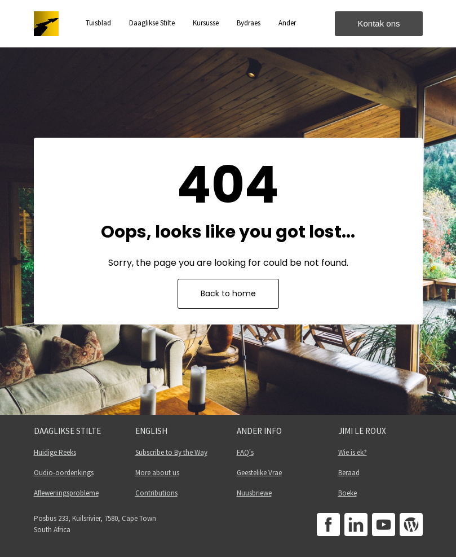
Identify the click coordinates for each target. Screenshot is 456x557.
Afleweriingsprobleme (66, 493)
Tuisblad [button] (98, 23)
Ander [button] (287, 23)
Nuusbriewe (254, 493)
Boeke (347, 493)
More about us (157, 472)
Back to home (228, 293)
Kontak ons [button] (378, 23)
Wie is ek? (352, 452)
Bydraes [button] (248, 23)
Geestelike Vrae (259, 472)
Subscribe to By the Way (171, 452)
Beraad (349, 472)
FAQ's (245, 452)
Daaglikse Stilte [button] (152, 23)
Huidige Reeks (55, 452)
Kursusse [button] (206, 23)
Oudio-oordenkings (64, 472)
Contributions (156, 493)
